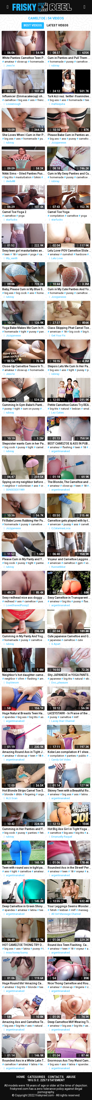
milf (76, 717)
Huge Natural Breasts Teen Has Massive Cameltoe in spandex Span (24, 713)
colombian (24, 485)
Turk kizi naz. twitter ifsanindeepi (69, 96)
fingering (30, 794)
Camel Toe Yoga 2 (14, 212)
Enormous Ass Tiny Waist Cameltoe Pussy (69, 1060)
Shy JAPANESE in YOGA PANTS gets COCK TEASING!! (69, 675)
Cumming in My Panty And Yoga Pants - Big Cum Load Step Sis (24, 636)
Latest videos (57, 25)
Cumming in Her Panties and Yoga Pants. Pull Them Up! (24, 829)
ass (32, 100)
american (55, 331)
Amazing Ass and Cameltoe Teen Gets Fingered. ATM (24, 1022)
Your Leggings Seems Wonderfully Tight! (69, 906)
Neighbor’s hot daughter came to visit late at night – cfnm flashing (24, 675)
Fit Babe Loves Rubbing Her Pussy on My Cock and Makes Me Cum (24, 520)
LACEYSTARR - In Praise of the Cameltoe (69, 713)
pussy (70, 61)
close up (22, 61)
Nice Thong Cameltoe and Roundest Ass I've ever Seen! (69, 983)
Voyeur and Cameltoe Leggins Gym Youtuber (69, 559)
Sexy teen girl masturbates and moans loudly (24, 250)
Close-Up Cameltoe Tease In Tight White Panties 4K (24, 366)
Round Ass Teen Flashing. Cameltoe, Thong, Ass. (69, 945)
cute (80, 640)
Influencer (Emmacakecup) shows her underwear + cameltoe (24, 96)
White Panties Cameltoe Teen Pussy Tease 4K (24, 57)
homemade (37, 61)
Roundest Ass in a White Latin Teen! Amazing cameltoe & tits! (24, 1060)
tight (23, 331)
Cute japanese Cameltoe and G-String (69, 636)
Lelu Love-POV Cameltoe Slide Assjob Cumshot (69, 250)
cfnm (21, 678)
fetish (43, 832)
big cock (21, 293)
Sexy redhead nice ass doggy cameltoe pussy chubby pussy (24, 597)
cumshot (67, 254)
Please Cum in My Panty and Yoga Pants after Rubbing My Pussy (24, 559)
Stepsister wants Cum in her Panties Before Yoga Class (24, 443)
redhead (9, 601)
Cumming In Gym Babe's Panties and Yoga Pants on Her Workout (24, 405)
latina (84, 794)
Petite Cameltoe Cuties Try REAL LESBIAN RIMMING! (69, 405)
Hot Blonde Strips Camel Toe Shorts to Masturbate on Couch (24, 790)
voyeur (80, 871)
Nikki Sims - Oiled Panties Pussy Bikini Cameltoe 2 (24, 173)
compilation (57, 215)
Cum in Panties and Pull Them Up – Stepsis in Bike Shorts (69, 57)
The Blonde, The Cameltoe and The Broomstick (69, 482)
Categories (36, 1077)
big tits (9, 177)
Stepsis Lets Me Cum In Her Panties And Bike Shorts (69, 366)
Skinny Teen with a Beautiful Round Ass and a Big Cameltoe (69, 790)
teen (87, 100)
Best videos (33, 25)
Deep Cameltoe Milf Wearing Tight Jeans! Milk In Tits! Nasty (69, 1022)
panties (43, 331)
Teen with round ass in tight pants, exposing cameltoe (24, 867)
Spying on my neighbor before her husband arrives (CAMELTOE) (24, 482)
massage (84, 910)
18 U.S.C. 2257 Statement (46, 1080)
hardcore (81, 254)
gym (80, 563)
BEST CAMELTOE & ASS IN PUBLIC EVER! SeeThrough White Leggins (69, 443)
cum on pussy (31, 408)
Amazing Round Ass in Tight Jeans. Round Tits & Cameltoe (24, 752)
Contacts (56, 1077)
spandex (10, 717)
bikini (37, 177)
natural (65, 408)
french (41, 100)
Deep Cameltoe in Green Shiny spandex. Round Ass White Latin (24, 906)
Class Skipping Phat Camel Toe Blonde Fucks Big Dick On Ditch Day (69, 327)
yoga (21, 215)
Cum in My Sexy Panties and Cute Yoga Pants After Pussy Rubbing (69, 173)
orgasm (23, 254)
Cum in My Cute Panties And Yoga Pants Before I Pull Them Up (69, 289)
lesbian (76, 408)
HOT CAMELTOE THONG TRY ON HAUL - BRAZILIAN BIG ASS (24, 945)
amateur (9, 61)
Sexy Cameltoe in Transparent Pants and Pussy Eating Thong (69, 597)
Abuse (71, 1077)
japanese (55, 640)
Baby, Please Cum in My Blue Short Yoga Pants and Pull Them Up (24, 289)
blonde (9, 794)
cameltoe (81, 61)
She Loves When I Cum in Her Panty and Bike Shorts (24, 135)
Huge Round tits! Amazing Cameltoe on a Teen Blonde (24, 983)
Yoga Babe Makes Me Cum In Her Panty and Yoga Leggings (24, 327)
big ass (22, 100)
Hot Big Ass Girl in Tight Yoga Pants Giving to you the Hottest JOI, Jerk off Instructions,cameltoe (69, 829)
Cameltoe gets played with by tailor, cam (69, 520)
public (82, 755)
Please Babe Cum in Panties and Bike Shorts (69, 135)
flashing (67, 447)
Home (20, 1077)
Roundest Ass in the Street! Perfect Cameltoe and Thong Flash (69, 867)
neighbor (10, 485)
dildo (19, 794)
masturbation (23, 177)
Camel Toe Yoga (58, 212)
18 (14, 254)
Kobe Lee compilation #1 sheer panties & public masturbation (69, 752)
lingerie (80, 987)
